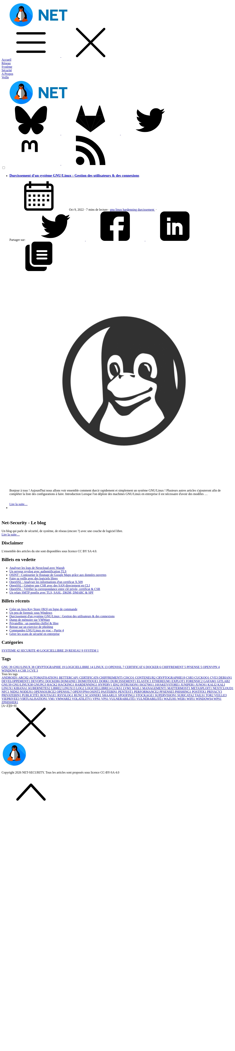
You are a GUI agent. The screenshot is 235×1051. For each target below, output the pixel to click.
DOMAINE (69, 681)
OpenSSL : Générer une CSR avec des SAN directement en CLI (49, 585)
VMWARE (64, 698)
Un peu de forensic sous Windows (30, 612)
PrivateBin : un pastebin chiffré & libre (33, 623)
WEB (182, 698)
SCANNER (93, 695)
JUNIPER (187, 684)
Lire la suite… (18, 504)
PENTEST (126, 691)
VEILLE (220, 695)
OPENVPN (211, 667)
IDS (116, 684)
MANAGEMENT (155, 688)
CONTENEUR (145, 677)
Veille (5, 77)
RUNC (79, 695)
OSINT (95, 691)
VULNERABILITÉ (123, 698)
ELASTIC (144, 681)
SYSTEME (11, 650)
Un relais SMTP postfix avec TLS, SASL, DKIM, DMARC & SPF (51, 592)
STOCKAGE (145, 695)
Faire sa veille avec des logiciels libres (33, 578)
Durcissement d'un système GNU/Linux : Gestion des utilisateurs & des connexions (74, 175)
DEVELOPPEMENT (16, 681)
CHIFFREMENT (174, 667)
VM (52, 698)
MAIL (137, 688)
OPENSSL (116, 667)
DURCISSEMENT (123, 681)
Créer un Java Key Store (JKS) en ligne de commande (43, 609)
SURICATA (186, 695)
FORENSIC (194, 681)
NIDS (15, 691)
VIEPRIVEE (11, 698)
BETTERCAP (69, 677)
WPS (217, 698)
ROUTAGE (48, 695)
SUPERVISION (166, 695)
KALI (212, 684)
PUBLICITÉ (31, 695)
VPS (105, 698)
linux (119, 209)
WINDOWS (11, 670)
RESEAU (76, 650)
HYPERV (105, 684)
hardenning (130, 209)
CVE (33, 670)
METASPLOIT (202, 688)
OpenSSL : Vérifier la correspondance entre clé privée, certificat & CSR (54, 589)
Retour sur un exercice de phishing (31, 626)
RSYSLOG (65, 695)
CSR (24, 670)
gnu (113, 209)
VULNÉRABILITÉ (150, 698)
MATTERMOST (179, 688)
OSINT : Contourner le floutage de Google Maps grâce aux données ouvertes (57, 575)
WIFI (191, 698)
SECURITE (30, 650)
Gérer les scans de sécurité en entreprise (34, 634)
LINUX (101, 667)
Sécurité (7, 70)
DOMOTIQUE (88, 681)
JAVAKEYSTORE (167, 684)
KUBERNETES (39, 688)
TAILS (200, 695)
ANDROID (10, 677)
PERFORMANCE (146, 691)
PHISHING (183, 691)
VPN (97, 698)
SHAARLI (110, 695)
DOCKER (154, 667)
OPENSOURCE (45, 691)
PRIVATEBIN (12, 695)
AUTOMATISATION (44, 677)
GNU (7, 667)
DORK (104, 681)
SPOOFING (127, 695)
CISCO (129, 677)
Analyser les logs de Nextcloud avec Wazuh (37, 567)
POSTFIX (199, 691)
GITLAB (223, 681)
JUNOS (201, 684)
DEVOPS (38, 681)
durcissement (146, 209)
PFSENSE (195, 667)
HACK (52, 684)
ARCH (23, 677)
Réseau (6, 63)
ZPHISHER (10, 702)
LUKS (117, 688)
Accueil (6, 59)
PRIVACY (214, 691)
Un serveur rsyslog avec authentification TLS (37, 571)
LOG (80, 688)
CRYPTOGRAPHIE (50, 667)
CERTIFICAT (135, 667)
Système (7, 66)
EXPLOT (178, 681)
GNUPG (40, 684)
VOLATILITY (82, 698)
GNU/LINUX (24, 667)
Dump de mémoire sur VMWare (29, 619)
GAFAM (210, 681)
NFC (6, 691)
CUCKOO (202, 677)
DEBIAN (225, 677)
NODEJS (27, 691)
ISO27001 (147, 684)
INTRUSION (129, 684)
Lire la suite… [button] (11, 534)
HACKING (66, 684)
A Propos (7, 73)
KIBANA (21, 688)
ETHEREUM (161, 681)
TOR (210, 695)
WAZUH (170, 698)
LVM (127, 688)
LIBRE (56, 688)
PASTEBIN (109, 691)
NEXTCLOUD (223, 688)
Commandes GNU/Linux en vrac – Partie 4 (36, 630)
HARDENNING (86, 684)
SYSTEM (91, 650)
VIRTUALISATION (34, 698)
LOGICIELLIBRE (54, 650)
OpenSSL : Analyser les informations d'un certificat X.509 (46, 582)
